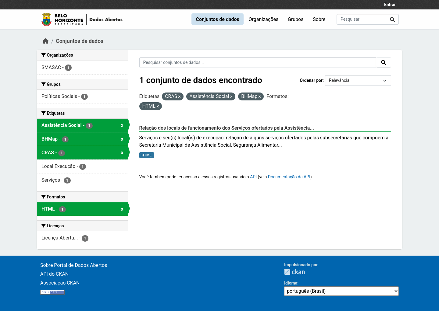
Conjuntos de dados (217, 19)
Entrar (390, 4)
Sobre (319, 19)
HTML (146, 155)
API (253, 176)
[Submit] (392, 19)
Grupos (296, 19)
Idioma (290, 283)
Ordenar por (311, 80)
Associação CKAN (60, 283)
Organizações (264, 19)
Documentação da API (289, 176)
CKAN (294, 272)
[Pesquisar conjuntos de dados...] (368, 19)
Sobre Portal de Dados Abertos (73, 265)
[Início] (46, 41)
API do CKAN (54, 274)
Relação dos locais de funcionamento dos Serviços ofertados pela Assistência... (226, 128)
